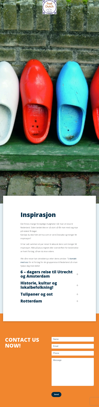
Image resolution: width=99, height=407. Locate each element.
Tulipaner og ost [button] (36, 294)
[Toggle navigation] (90, 2)
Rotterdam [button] (31, 301)
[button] (49, 274)
